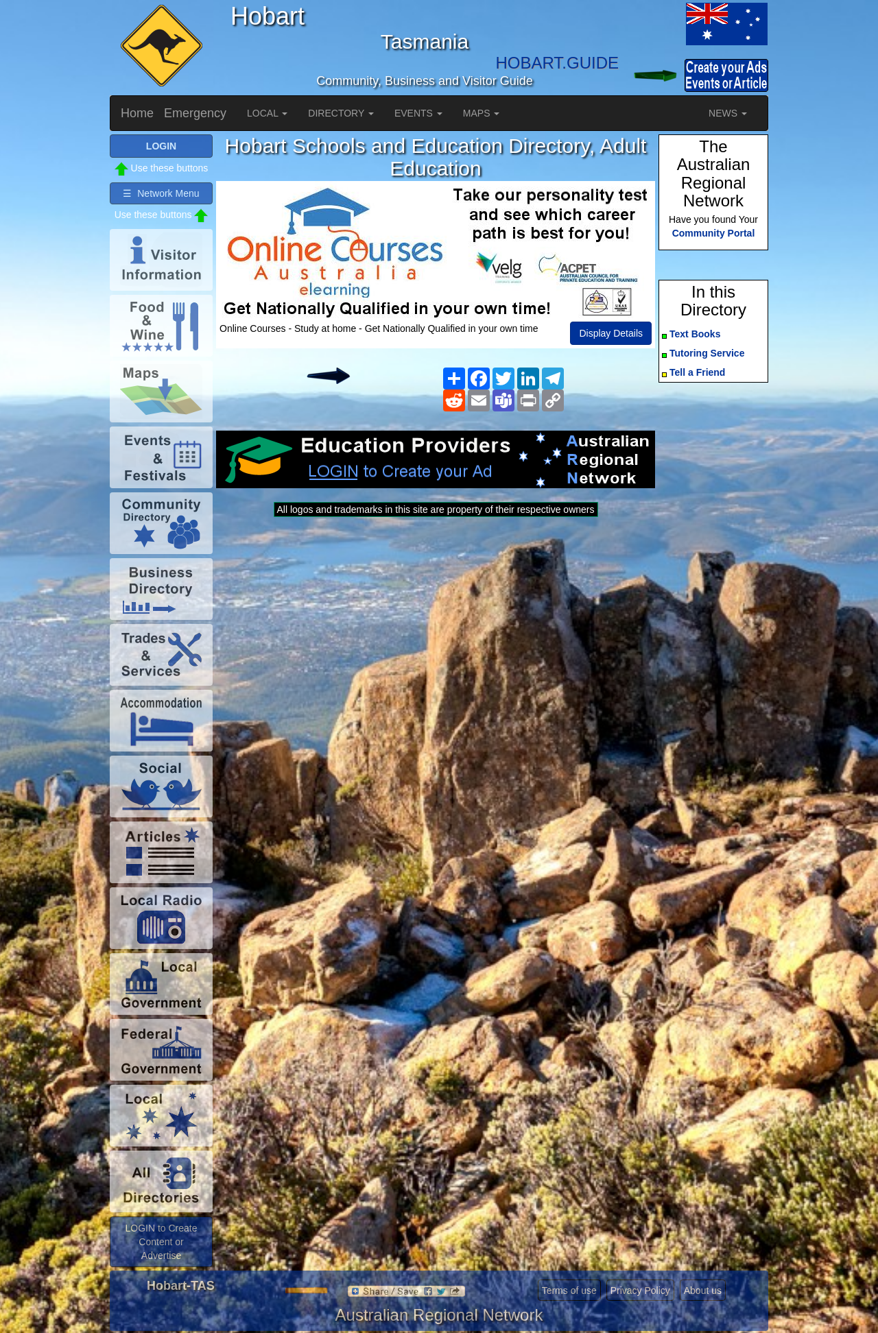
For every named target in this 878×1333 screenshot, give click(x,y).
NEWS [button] (728, 113)
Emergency (195, 113)
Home (137, 113)
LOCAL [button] (267, 113)
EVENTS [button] (418, 113)
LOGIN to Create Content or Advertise (161, 1242)
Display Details (611, 333)
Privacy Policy (640, 1290)
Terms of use (569, 1290)
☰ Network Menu (161, 193)
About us (703, 1290)
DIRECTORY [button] (341, 113)
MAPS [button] (481, 113)
